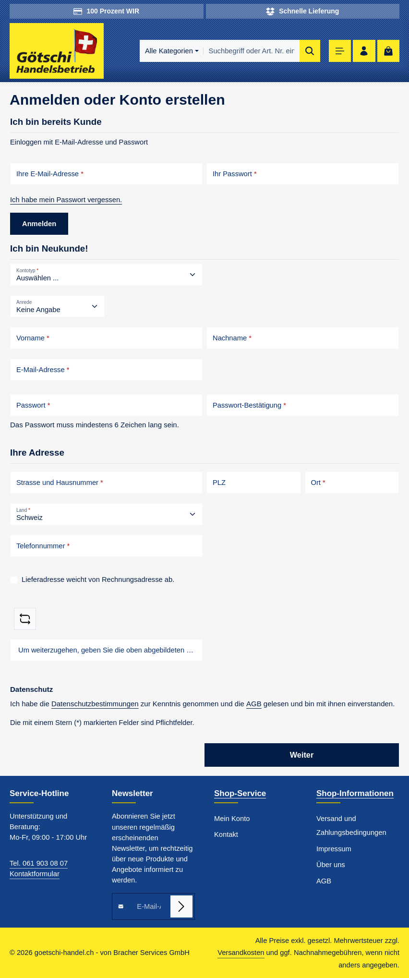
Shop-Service (240, 793)
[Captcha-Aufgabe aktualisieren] (25, 619)
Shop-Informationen (355, 793)
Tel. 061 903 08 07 (39, 863)
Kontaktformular (35, 874)
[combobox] (251, 51)
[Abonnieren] (181, 906)
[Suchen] (310, 51)
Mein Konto (232, 818)
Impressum (333, 849)
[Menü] (340, 51)
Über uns (330, 865)
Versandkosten (240, 952)
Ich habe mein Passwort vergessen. (66, 200)
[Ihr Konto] (364, 51)
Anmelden (39, 224)
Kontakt (226, 834)
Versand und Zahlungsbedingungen (351, 825)
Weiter (302, 754)
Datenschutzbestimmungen (95, 704)
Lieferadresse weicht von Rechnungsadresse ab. (98, 579)
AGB (254, 704)
